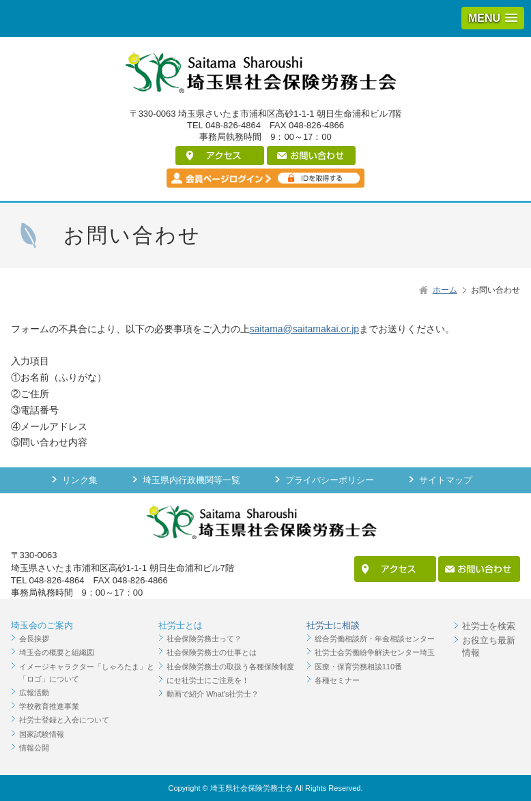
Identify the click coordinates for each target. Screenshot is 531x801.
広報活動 (34, 692)
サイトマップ (445, 480)
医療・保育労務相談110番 (358, 666)
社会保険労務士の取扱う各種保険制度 (230, 666)
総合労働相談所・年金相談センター (375, 639)
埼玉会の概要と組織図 (56, 652)
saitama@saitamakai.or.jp (305, 328)
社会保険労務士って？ (204, 639)
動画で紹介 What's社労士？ (213, 694)
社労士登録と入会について (64, 720)
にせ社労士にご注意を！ (208, 680)
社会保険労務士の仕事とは (212, 652)
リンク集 (80, 480)
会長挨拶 (34, 639)
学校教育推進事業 (49, 706)
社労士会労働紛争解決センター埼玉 (375, 652)
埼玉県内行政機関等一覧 (191, 480)
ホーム (445, 290)
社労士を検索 (488, 626)
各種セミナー (337, 680)
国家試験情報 (41, 734)
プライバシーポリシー (329, 480)
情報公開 (34, 748)
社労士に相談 (333, 625)
